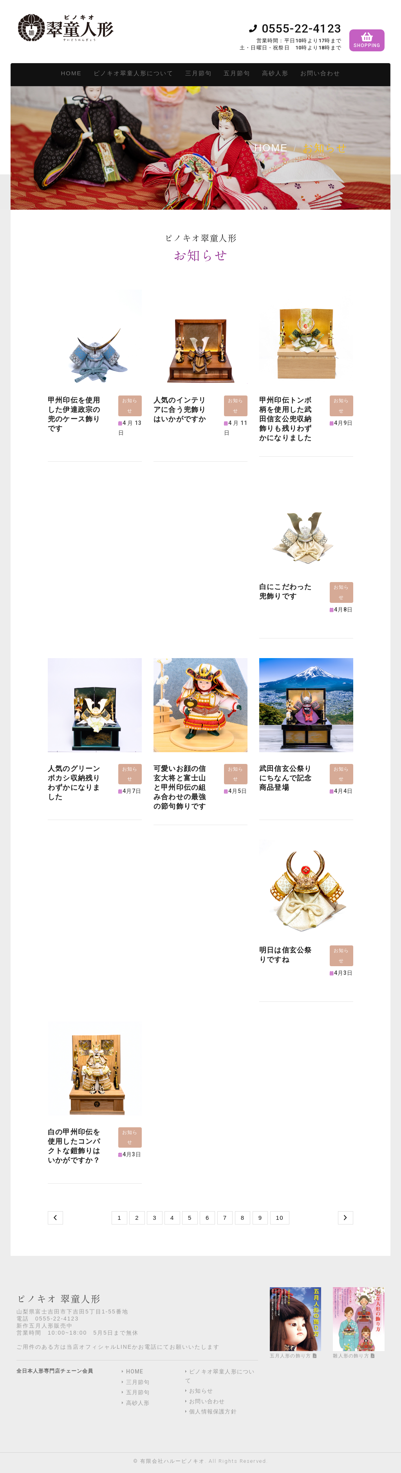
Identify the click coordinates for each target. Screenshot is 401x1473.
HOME (71, 73)
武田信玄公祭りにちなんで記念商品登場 (285, 777)
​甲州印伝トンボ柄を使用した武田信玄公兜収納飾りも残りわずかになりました (285, 419)
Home (271, 148)
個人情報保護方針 (213, 1411)
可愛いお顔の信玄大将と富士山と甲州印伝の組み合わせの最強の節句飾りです (180, 787)
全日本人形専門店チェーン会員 (54, 1371)
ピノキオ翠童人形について (133, 73)
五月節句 (237, 73)
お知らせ (201, 1391)
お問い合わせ (320, 73)
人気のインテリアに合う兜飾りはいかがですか (180, 409)
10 (280, 1217)
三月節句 (198, 73)
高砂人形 (275, 73)
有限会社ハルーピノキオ (172, 1461)
